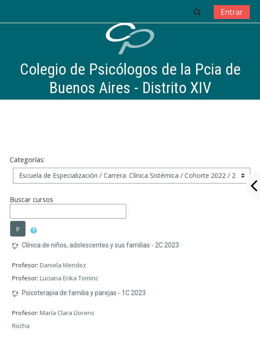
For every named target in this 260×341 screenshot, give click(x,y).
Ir (18, 228)
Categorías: (27, 159)
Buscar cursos (31, 199)
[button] (197, 11)
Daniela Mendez (63, 265)
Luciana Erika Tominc (69, 278)
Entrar (232, 12)
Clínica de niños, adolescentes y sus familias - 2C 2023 (100, 245)
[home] (130, 38)
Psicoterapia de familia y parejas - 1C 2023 (84, 293)
